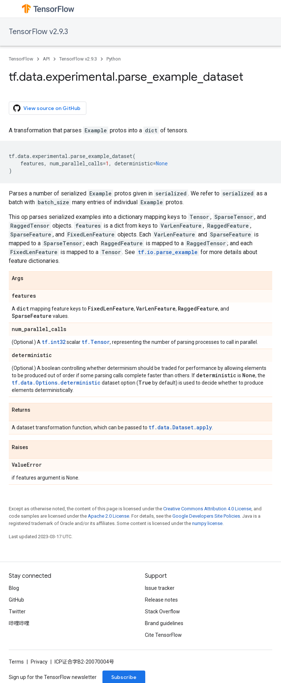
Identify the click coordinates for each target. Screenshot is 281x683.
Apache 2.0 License (108, 516)
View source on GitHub (46, 108)
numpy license (207, 523)
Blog (14, 588)
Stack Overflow (162, 611)
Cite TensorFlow (163, 635)
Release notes (161, 600)
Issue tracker (160, 588)
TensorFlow (21, 59)
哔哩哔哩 (19, 623)
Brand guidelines (164, 623)
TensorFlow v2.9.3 (38, 31)
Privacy (39, 662)
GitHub (16, 600)
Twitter (17, 611)
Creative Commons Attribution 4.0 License (207, 508)
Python (113, 59)
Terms (16, 662)
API (46, 59)
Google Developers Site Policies (206, 516)
